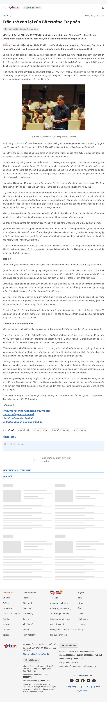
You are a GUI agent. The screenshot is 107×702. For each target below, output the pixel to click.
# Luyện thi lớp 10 (32, 7)
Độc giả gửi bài (93, 686)
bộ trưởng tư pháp (60, 430)
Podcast (81, 624)
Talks (80, 597)
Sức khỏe (26, 597)
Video (80, 613)
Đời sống (7, 635)
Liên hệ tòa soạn (31, 660)
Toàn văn (54, 597)
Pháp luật (26, 608)
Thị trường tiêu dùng (59, 613)
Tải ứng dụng (70, 686)
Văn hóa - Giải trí (29, 592)
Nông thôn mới (57, 624)
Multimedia (83, 619)
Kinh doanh (8, 608)
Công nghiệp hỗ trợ (59, 603)
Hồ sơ (80, 603)
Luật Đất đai (23, 430)
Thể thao (6, 619)
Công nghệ (27, 603)
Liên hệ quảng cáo (68, 645)
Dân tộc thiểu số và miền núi (63, 629)
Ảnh (79, 608)
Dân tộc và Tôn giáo (11, 613)
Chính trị (6, 597)
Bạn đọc (26, 629)
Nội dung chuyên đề (59, 635)
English (81, 592)
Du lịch (25, 619)
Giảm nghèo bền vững (60, 619)
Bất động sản (28, 624)
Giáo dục (6, 624)
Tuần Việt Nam (29, 635)
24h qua (81, 629)
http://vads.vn (72, 662)
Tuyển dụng (82, 691)
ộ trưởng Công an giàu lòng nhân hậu (23, 422)
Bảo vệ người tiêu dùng (60, 608)
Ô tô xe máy (27, 613)
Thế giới (6, 629)
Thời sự (7, 16)
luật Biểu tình (80, 430)
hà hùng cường (40, 430)
